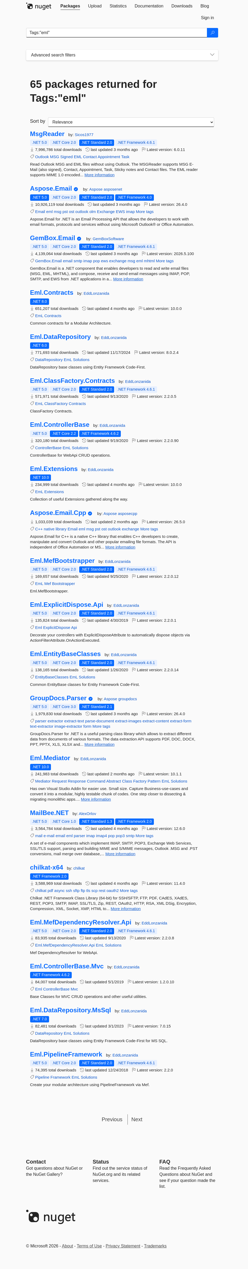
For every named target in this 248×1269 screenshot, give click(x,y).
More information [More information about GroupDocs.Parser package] (100, 744)
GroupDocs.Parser (58, 698)
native (49, 529)
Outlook (42, 156)
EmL (39, 315)
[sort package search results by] (131, 122)
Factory (139, 781)
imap (130, 211)
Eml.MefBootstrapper (62, 561)
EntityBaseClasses (52, 677)
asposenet (113, 189)
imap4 (101, 835)
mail (39, 835)
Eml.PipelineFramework (66, 1054)
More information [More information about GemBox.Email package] (128, 279)
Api (74, 627)
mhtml (149, 261)
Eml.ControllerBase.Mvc (67, 966)
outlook (81, 211)
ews (104, 261)
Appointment (109, 156)
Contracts (52, 315)
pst (65, 211)
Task (125, 156)
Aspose (96, 189)
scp (94, 890)
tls (88, 890)
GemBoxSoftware (108, 238)
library (60, 529)
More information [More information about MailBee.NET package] (120, 854)
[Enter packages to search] (116, 33)
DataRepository (49, 359)
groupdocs (127, 699)
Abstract (113, 781)
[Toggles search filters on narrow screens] (212, 55)
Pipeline (42, 1077)
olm (92, 211)
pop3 (120, 835)
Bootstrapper (63, 583)
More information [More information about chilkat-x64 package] (126, 908)
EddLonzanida (96, 293)
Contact (90, 156)
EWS (120, 211)
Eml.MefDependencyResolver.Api (80, 922)
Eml (38, 627)
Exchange (106, 211)
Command (96, 781)
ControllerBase (48, 447)
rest (102, 890)
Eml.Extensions (54, 469)
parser (41, 721)
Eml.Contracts (52, 293)
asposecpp (127, 513)
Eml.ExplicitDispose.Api (66, 605)
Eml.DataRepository (60, 337)
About (67, 1246)
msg (57, 211)
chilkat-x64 (46, 867)
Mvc (74, 989)
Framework (60, 1077)
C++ (39, 529)
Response (77, 781)
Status (101, 1162)
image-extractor (68, 726)
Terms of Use (89, 1246)
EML (78, 156)
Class (127, 781)
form (87, 726)
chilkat (79, 868)
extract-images (128, 721)
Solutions (81, 359)
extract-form (180, 721)
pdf (50, 890)
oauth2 (112, 890)
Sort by (37, 121)
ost (71, 211)
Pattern (154, 781)
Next (136, 1119)
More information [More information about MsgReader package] (100, 175)
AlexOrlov (87, 813)
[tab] (70, 6)
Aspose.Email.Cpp (58, 513)
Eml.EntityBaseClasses (65, 654)
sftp (76, 890)
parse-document (99, 721)
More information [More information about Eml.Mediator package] (96, 799)
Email (40, 211)
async (59, 890)
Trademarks (155, 1246)
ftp (83, 890)
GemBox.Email (52, 238)
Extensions (54, 491)
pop (96, 261)
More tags (145, 211)
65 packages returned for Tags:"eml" (93, 91)
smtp (78, 261)
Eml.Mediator (50, 758)
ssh (69, 890)
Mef (47, 583)
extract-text (74, 721)
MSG (54, 156)
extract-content (155, 721)
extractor (55, 721)
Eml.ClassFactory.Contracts (72, 381)
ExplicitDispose (56, 627)
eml (49, 211)
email (68, 261)
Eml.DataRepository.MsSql (70, 1010)
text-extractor (42, 726)
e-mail (48, 835)
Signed (66, 156)
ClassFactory (56, 403)
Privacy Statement (123, 1246)
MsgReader (47, 134)
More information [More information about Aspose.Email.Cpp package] (120, 547)
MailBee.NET (49, 813)
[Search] (212, 33)
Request (59, 781)
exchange (117, 261)
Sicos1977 (84, 134)
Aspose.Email (51, 188)
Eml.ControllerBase (60, 425)
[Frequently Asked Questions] (164, 1162)
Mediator (43, 781)
